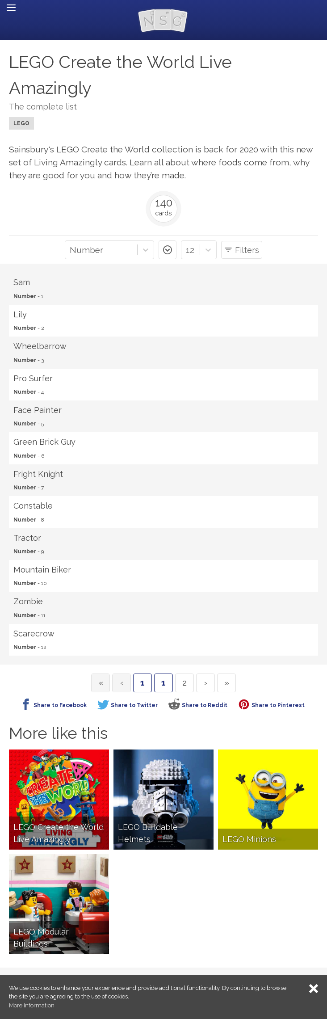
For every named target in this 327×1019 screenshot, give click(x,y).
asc (167, 250)
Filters (247, 250)
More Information (31, 1005)
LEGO (21, 123)
